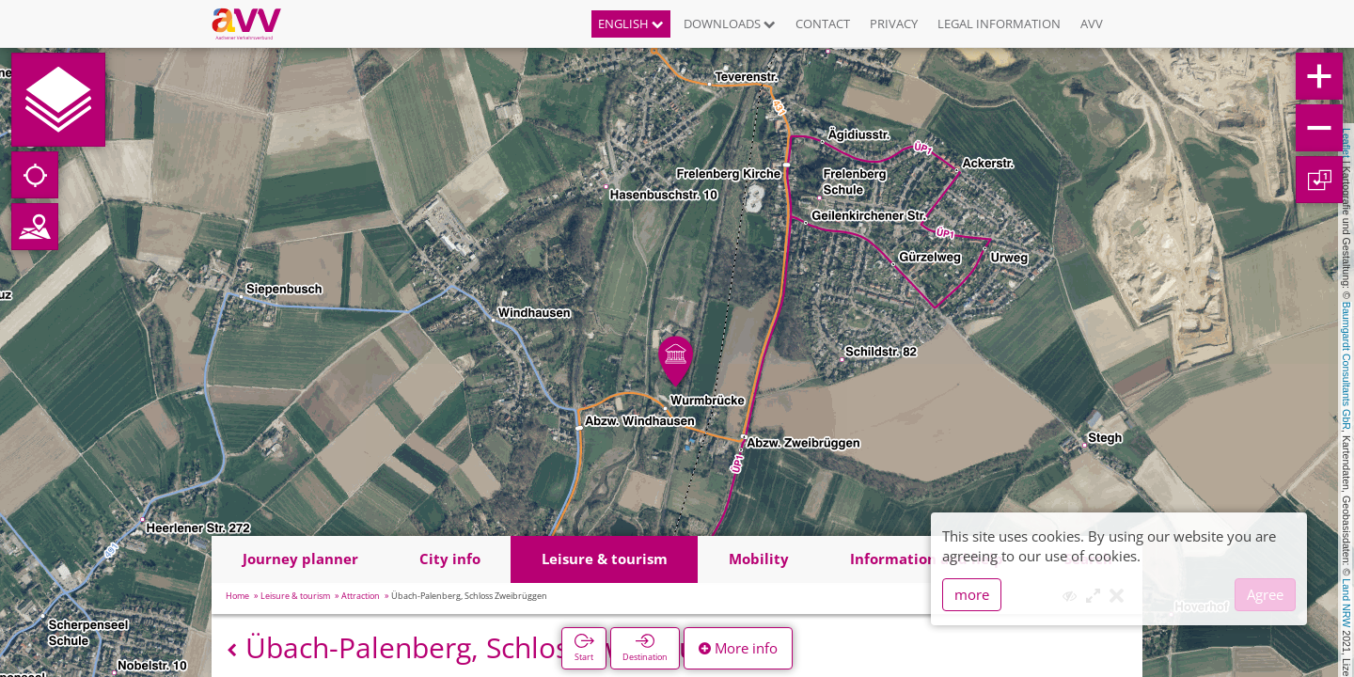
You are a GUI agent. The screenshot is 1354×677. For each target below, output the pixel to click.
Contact (822, 23)
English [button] (631, 23)
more (971, 594)
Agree (1265, 594)
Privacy (894, 23)
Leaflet (1346, 143)
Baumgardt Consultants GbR (1346, 366)
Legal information (999, 23)
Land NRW (1346, 602)
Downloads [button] (730, 23)
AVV (1091, 23)
